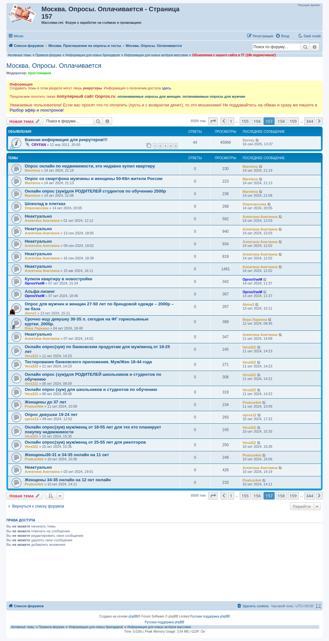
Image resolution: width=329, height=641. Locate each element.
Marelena (32, 170)
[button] (213, 121)
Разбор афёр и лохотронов (36, 110)
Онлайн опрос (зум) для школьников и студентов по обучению (91, 389)
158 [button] (281, 121)
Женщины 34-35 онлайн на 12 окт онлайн (68, 479)
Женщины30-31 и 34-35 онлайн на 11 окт (67, 454)
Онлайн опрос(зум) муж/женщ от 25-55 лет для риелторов (85, 442)
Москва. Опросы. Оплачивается (54, 65)
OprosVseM (34, 283)
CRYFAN (38, 145)
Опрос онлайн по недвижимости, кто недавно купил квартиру (90, 166)
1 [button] (231, 121)
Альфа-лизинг (40, 291)
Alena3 (30, 313)
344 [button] (309, 121)
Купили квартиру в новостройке (58, 278)
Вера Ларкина (37, 328)
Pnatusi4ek (34, 406)
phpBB (133, 616)
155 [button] (245, 121)
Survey (248, 140)
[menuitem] (282, 36)
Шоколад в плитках (45, 203)
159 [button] (293, 121)
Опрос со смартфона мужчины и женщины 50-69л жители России (94, 178)
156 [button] (257, 121)
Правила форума (48, 55)
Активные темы (19, 55)
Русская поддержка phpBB (210, 616)
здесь (166, 88)
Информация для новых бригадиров (93, 55)
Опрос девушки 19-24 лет (51, 414)
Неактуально (38, 216)
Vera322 (31, 356)
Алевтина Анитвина (42, 220)
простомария (39, 73)
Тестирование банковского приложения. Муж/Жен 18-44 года (88, 361)
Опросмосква (37, 208)
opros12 (32, 419)
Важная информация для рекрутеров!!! (66, 139)
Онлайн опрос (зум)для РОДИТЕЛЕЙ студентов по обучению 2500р (95, 191)
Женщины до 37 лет (46, 402)
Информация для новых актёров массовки (156, 55)
